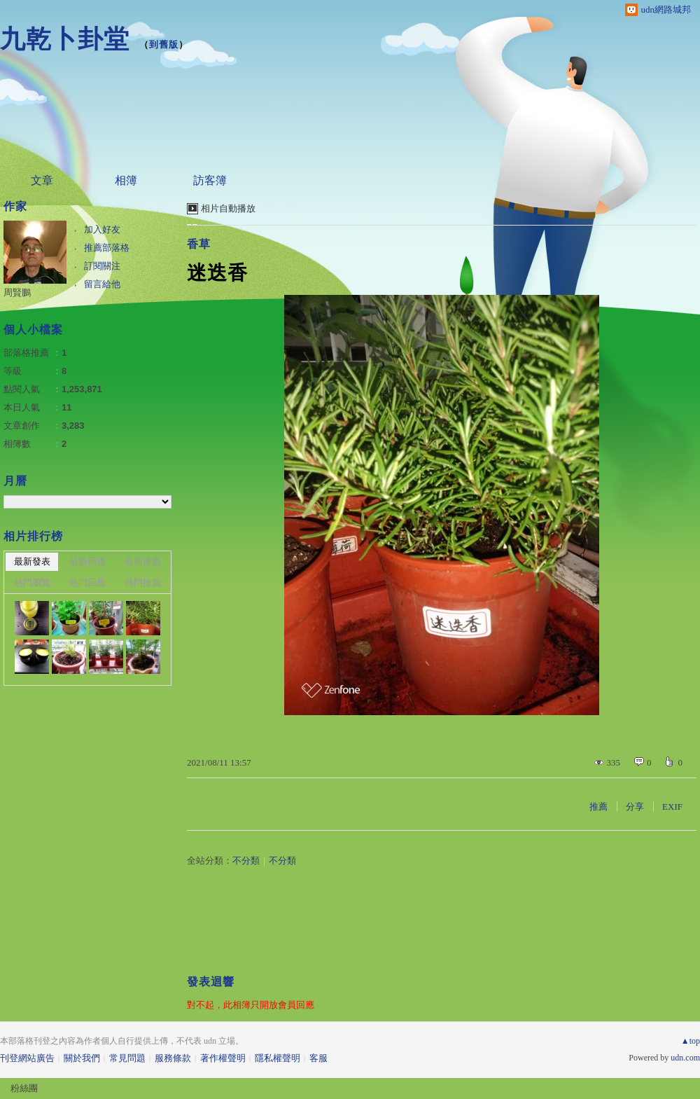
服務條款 (173, 1058)
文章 (42, 180)
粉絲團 (24, 1088)
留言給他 (102, 284)
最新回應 (87, 561)
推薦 (598, 806)
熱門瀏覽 (32, 582)
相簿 (126, 180)
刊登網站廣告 (27, 1058)
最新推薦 (143, 561)
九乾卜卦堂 (65, 39)
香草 (199, 244)
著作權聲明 (223, 1058)
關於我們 (82, 1058)
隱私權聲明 (277, 1058)
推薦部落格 (107, 247)
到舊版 (163, 44)
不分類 (246, 860)
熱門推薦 (143, 582)
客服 (318, 1058)
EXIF (672, 806)
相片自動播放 (228, 208)
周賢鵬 (17, 292)
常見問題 (127, 1058)
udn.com (685, 1058)
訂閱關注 (102, 266)
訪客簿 (210, 180)
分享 (635, 806)
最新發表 (32, 561)
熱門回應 (87, 582)
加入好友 (102, 229)
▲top (690, 1041)
